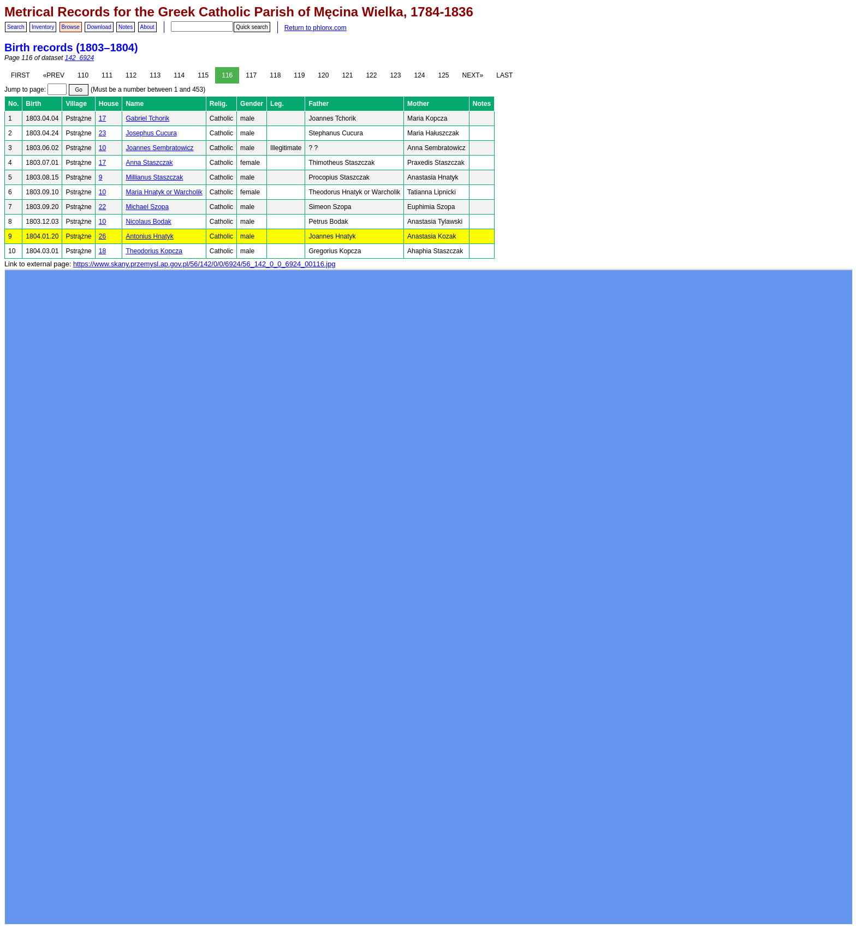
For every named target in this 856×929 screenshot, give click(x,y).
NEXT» (473, 75)
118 (275, 75)
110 (83, 75)
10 (102, 148)
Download (99, 27)
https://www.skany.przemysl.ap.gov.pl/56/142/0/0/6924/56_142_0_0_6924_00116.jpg (204, 264)
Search (16, 27)
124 (419, 75)
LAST (504, 75)
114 (179, 75)
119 (299, 75)
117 (251, 75)
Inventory (43, 27)
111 (107, 75)
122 (371, 75)
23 (102, 133)
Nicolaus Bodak (148, 221)
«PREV (53, 75)
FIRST (20, 75)
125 (443, 75)
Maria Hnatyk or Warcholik (164, 192)
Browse (71, 27)
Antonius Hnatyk (149, 236)
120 (323, 75)
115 (203, 75)
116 (227, 75)
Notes (125, 27)
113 (155, 75)
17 (102, 118)
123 (395, 75)
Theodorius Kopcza (154, 251)
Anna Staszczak (149, 162)
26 (102, 236)
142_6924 (79, 58)
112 (131, 75)
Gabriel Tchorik (147, 118)
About (147, 27)
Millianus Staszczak (154, 177)
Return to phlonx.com (315, 28)
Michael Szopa (147, 207)
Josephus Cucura (151, 133)
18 (102, 251)
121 (347, 75)
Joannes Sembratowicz (159, 148)
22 (102, 207)
